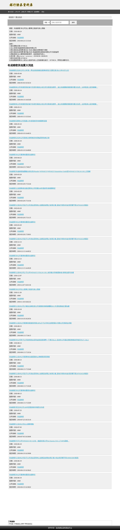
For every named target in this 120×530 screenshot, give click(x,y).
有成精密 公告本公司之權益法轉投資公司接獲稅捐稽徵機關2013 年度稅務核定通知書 (39, 306)
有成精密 (20, 38)
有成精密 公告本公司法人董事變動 (21, 424)
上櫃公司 (23, 12)
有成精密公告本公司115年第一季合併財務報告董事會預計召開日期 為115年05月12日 (39, 70)
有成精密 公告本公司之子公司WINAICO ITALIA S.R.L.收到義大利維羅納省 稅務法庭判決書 (41, 272)
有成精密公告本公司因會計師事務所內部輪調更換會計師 (29, 138)
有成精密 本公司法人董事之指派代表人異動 (24, 289)
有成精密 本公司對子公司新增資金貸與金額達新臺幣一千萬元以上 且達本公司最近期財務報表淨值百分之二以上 (49, 340)
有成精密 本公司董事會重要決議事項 (22, 154)
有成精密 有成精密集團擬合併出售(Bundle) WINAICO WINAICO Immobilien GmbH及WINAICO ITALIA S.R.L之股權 (49, 171)
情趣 (12, 524)
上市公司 (17, 12)
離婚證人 (18, 524)
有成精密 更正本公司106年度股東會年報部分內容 (26, 407)
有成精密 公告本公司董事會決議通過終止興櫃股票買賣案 (29, 357)
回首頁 (11, 17)
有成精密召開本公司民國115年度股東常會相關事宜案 (28, 121)
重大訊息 (11, 12)
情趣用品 (29, 524)
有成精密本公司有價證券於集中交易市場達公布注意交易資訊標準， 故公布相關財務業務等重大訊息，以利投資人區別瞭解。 (53, 87)
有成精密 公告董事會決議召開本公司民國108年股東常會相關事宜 (32, 188)
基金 (43, 12)
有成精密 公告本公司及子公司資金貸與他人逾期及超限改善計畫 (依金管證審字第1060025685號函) (44, 458)
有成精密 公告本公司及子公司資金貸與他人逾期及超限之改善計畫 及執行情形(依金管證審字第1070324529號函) (48, 205)
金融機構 (36, 12)
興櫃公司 (30, 12)
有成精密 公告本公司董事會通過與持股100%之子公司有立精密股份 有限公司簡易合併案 (40, 323)
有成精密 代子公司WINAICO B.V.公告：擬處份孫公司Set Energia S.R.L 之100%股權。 (39, 441)
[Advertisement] (74, 5)
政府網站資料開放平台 (64, 528)
